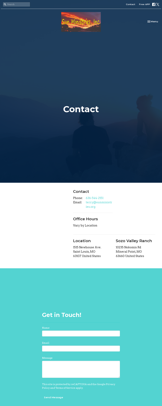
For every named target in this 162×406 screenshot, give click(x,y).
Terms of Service (65, 388)
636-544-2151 (94, 198)
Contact (130, 4)
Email (45, 343)
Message (47, 358)
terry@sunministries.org (99, 204)
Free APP (144, 4)
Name (46, 327)
